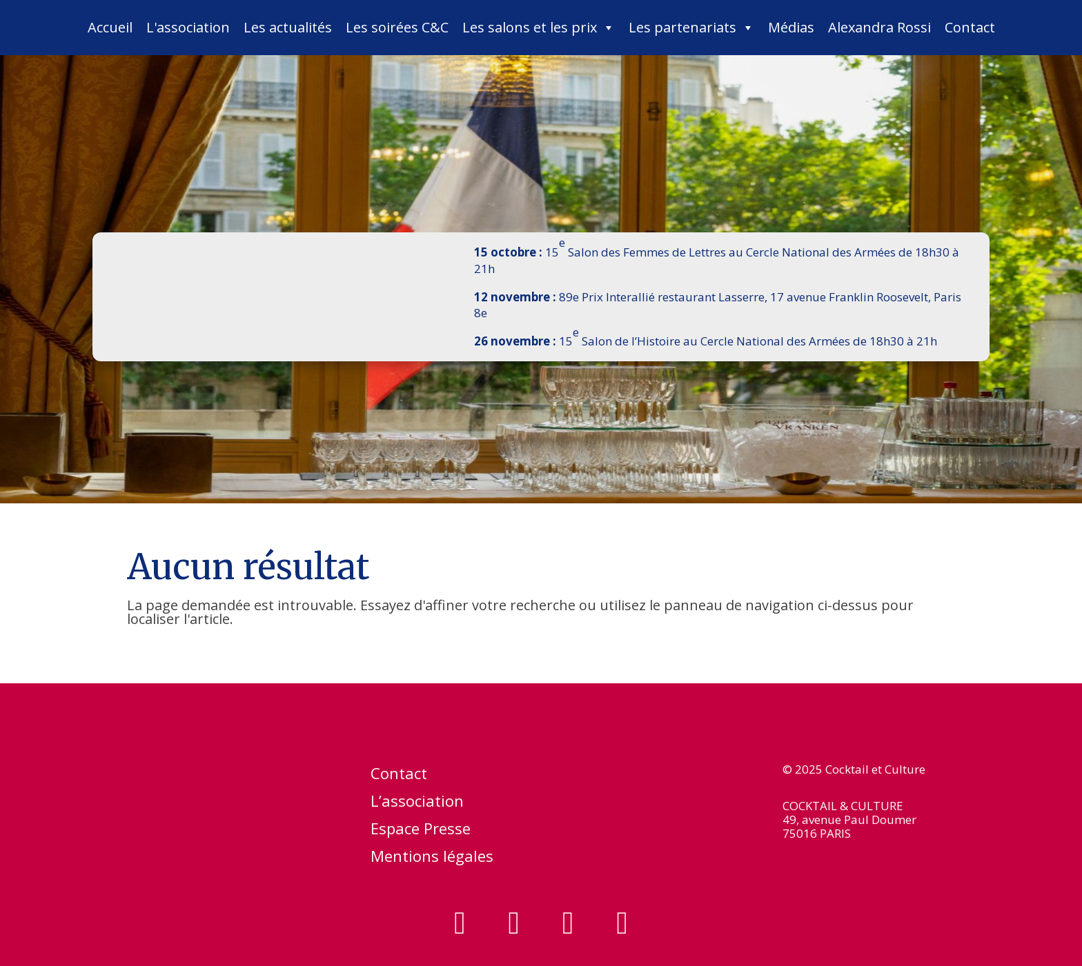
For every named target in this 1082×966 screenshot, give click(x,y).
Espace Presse (421, 830)
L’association (417, 803)
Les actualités (288, 27)
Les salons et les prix (538, 27)
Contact (970, 27)
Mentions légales (432, 858)
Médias (791, 27)
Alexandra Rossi (879, 27)
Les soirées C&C (397, 27)
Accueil (110, 27)
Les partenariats (691, 27)
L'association (188, 27)
